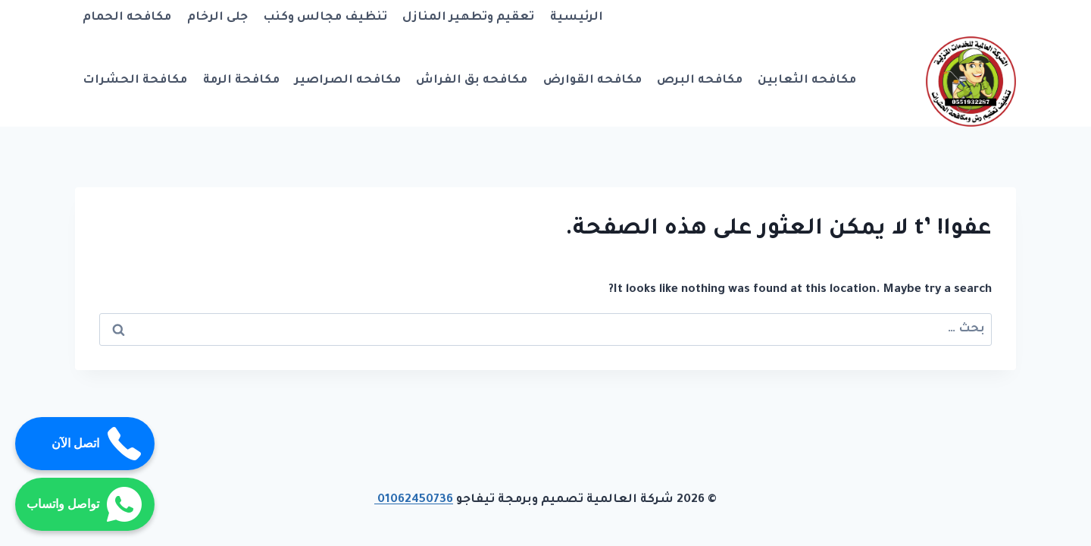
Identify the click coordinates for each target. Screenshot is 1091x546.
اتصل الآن (97, 444)
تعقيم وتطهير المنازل (468, 17)
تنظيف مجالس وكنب (325, 17)
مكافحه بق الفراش (471, 80)
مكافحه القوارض (592, 80)
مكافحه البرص (699, 80)
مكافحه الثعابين (807, 80)
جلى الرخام (217, 17)
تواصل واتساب (85, 504)
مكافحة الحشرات (135, 80)
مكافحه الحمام (127, 17)
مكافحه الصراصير (348, 80)
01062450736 (413, 500)
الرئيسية (576, 17)
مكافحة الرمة (241, 80)
